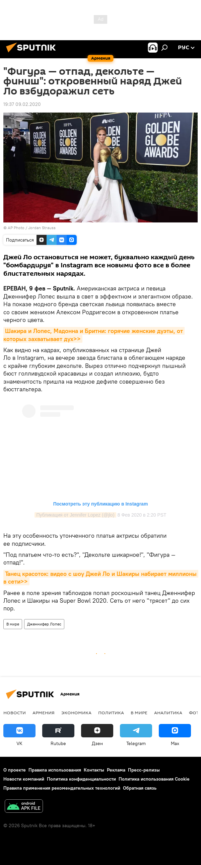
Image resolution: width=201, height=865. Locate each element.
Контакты (94, 770)
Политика (111, 713)
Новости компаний (23, 779)
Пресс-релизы (144, 770)
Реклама (116, 770)
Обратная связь (139, 788)
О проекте (14, 770)
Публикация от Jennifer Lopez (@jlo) (75, 515)
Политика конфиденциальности (81, 779)
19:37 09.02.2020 (22, 104)
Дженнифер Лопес (44, 623)
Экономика (76, 713)
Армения (43, 713)
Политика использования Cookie (154, 779)
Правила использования (54, 770)
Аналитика (168, 713)
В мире (12, 623)
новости (14, 713)
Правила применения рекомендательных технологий (61, 788)
